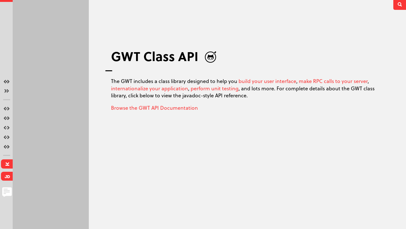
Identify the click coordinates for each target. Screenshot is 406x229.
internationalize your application (149, 88)
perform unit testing (215, 88)
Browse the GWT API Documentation (154, 107)
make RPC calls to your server (333, 81)
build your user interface (267, 81)
